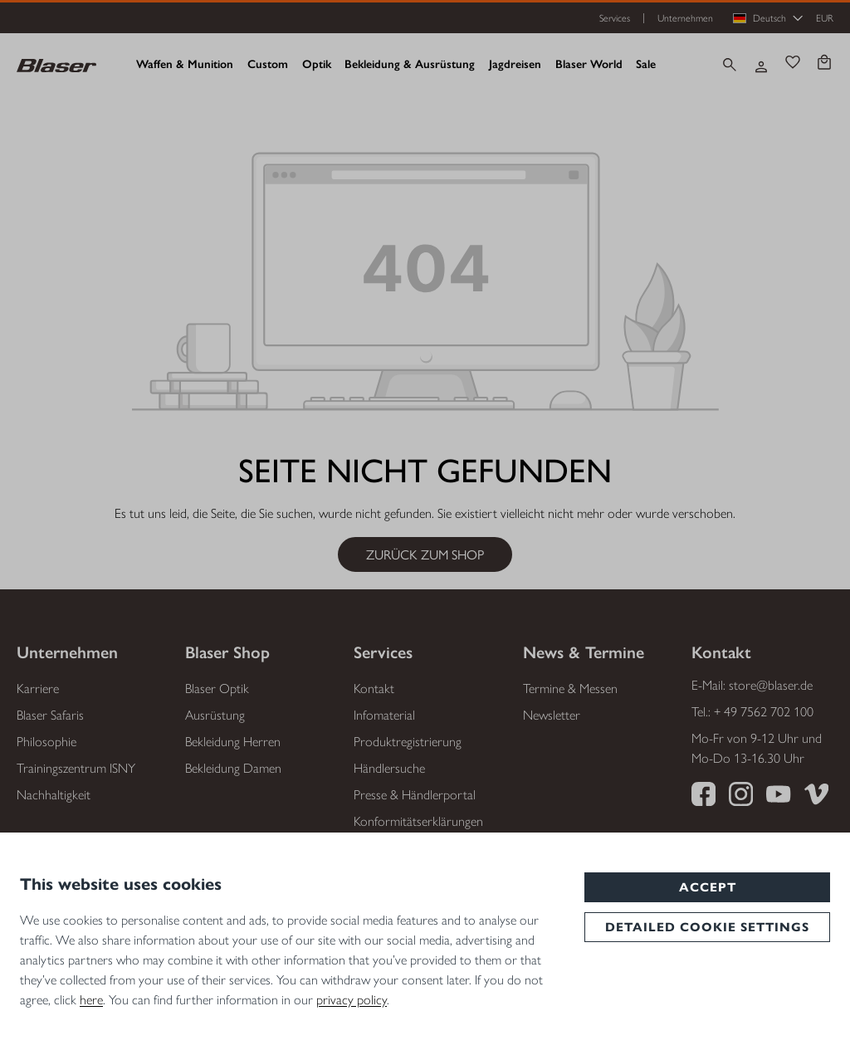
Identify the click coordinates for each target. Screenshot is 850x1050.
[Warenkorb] (824, 64)
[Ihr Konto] (761, 65)
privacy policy (351, 1000)
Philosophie (46, 742)
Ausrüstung (215, 715)
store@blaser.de (771, 685)
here (91, 1000)
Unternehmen (685, 18)
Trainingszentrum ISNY (76, 768)
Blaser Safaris (50, 715)
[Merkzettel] (793, 64)
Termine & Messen (570, 688)
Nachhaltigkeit (53, 795)
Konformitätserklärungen (418, 821)
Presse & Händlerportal (415, 795)
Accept (707, 887)
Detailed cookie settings (707, 927)
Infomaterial (384, 715)
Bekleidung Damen (233, 768)
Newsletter (551, 715)
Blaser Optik (217, 688)
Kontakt (374, 688)
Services (614, 18)
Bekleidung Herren (233, 742)
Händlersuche (389, 768)
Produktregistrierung (408, 742)
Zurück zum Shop (425, 554)
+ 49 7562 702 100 (763, 712)
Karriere (38, 688)
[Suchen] (730, 65)
